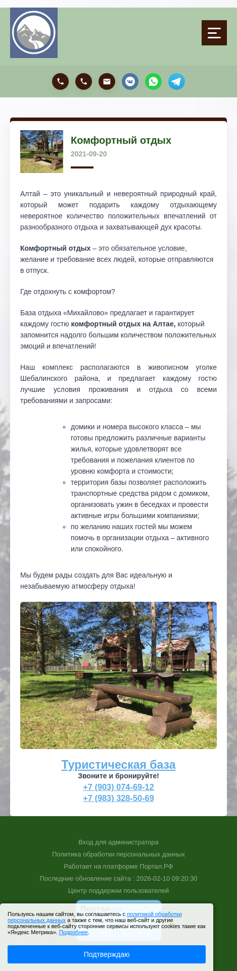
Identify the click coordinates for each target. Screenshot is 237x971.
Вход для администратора (118, 842)
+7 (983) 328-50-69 (118, 798)
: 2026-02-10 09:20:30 (164, 878)
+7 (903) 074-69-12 (118, 786)
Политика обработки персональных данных (118, 854)
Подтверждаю (107, 954)
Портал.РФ (156, 866)
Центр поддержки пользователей (118, 890)
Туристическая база (119, 764)
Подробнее (73, 932)
